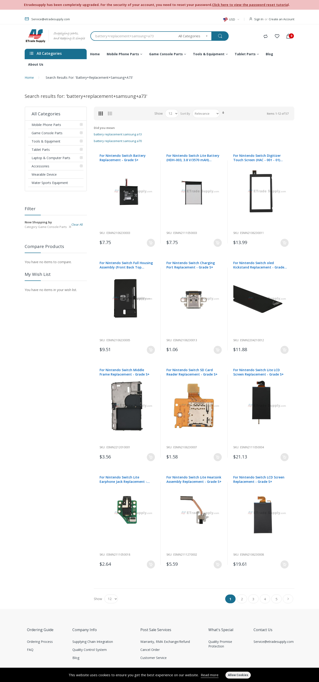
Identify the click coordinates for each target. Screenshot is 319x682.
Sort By (185, 113)
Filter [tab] (30, 209)
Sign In (258, 19)
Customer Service (153, 658)
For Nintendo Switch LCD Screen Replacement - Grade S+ (258, 479)
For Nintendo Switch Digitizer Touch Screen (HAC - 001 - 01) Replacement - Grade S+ (257, 157)
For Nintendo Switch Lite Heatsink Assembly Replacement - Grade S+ (194, 479)
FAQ (30, 649)
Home (29, 77)
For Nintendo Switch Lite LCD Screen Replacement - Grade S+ (258, 372)
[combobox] (133, 36)
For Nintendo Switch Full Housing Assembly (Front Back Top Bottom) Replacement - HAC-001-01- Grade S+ (126, 265)
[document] (159, 675)
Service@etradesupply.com (274, 641)
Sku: (102, 233)
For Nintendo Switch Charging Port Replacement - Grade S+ (190, 265)
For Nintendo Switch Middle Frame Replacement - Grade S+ (125, 372)
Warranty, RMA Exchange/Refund (165, 641)
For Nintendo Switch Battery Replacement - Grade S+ (123, 157)
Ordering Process (40, 641)
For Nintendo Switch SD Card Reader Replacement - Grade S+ (192, 372)
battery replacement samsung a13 (118, 134)
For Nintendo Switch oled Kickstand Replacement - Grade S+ (258, 265)
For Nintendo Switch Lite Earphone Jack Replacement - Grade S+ (123, 479)
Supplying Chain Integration (92, 641)
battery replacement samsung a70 (118, 141)
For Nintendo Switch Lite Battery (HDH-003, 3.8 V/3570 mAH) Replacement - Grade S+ (192, 157)
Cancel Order (150, 649)
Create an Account (281, 19)
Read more (210, 675)
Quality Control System (89, 649)
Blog (75, 658)
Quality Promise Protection (220, 643)
